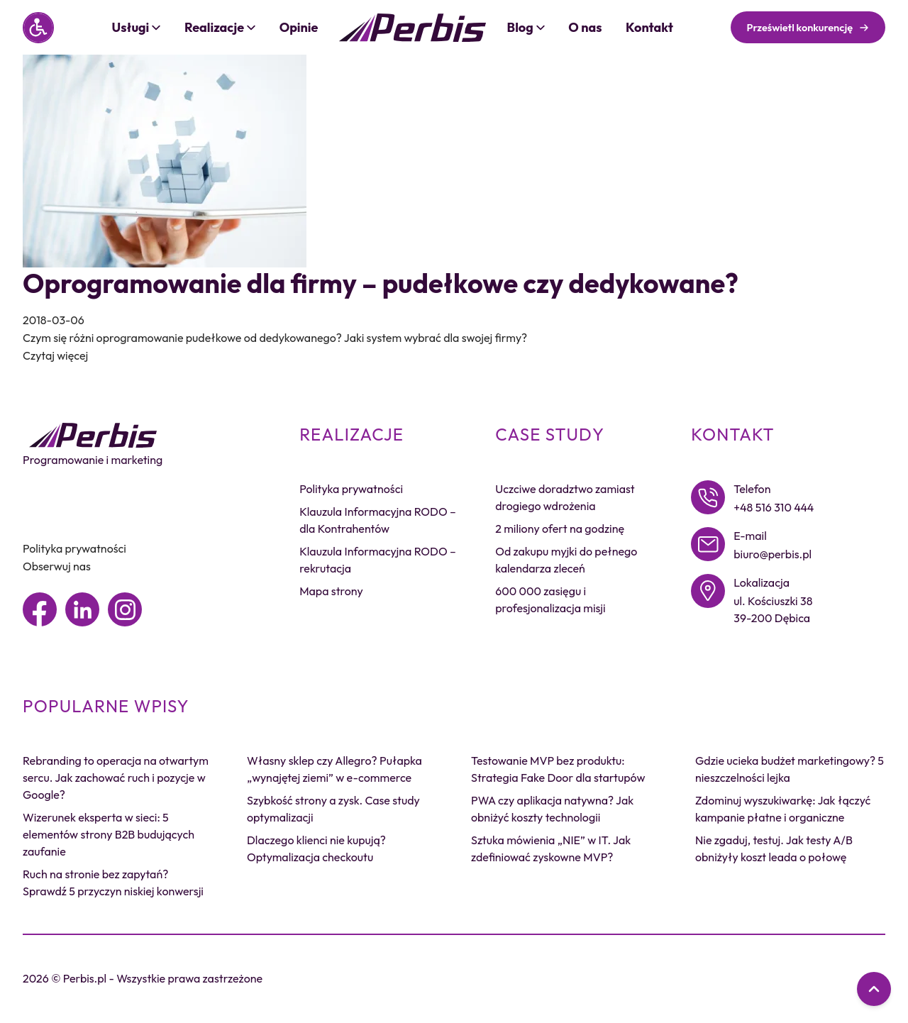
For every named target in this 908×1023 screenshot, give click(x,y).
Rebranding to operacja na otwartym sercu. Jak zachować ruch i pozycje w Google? (116, 777)
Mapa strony (331, 591)
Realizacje (219, 27)
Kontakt (649, 27)
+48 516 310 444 (773, 507)
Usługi (136, 27)
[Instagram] (125, 609)
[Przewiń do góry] (874, 989)
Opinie (299, 27)
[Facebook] (40, 609)
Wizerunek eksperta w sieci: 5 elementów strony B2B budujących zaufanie (108, 834)
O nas (585, 27)
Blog (526, 27)
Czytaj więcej (55, 355)
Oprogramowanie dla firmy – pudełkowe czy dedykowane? (380, 283)
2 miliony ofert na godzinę (559, 528)
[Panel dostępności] (38, 27)
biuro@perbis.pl (772, 554)
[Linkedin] (82, 609)
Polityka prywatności (74, 548)
